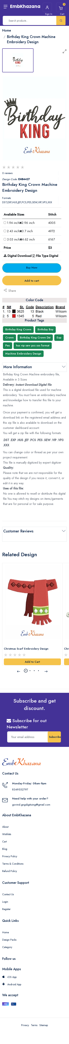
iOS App (9, 977)
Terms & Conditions (12, 864)
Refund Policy (9, 871)
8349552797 (20, 789)
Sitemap (43, 1025)
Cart (4, 841)
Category (7, 947)
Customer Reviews (18, 531)
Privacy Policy (9, 856)
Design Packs (9, 940)
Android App (11, 984)
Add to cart (31, 281)
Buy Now (31, 268)
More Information (17, 367)
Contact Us (8, 894)
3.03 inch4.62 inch (21, 239)
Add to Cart (32, 662)
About (5, 827)
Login (5, 902)
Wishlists (6, 834)
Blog (4, 849)
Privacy (25, 1025)
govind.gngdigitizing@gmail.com (31, 805)
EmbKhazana (25, 6)
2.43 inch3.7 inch (20, 231)
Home (5, 932)
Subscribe (55, 737)
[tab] (17, 60)
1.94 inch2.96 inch (21, 223)
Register (6, 909)
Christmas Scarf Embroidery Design (26, 649)
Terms (34, 1025)
